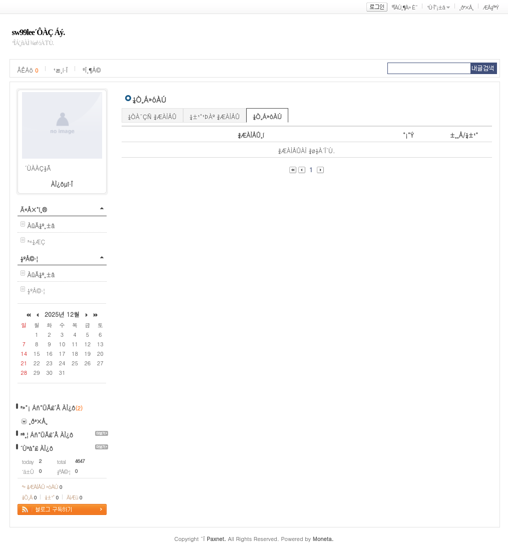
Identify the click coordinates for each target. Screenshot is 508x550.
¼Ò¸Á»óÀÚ (267, 116)
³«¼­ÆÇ (37, 241)
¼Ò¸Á (29, 497)
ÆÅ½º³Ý (491, 7)
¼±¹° (51, 497)
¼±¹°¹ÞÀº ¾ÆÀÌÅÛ (215, 116)
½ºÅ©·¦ (29, 258)
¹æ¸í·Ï (60, 70)
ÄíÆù (74, 497)
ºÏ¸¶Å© (92, 70)
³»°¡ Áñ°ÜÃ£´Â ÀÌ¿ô (48, 407)
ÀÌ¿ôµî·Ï (62, 184)
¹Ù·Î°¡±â (436, 7)
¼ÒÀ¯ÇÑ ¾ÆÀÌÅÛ (152, 116)
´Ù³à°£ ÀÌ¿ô (37, 448)
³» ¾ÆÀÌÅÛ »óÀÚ (42, 486)
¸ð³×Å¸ (466, 7)
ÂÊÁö (28, 70)
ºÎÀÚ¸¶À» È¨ (404, 7)
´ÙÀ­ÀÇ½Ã (38, 168)
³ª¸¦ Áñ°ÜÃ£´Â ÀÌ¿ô (47, 434)
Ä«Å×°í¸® (34, 209)
